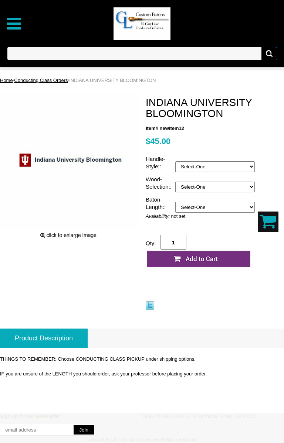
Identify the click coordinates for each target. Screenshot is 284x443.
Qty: (151, 243)
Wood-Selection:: (159, 183)
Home (6, 80)
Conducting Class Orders (41, 80)
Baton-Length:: (156, 203)
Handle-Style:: (155, 162)
